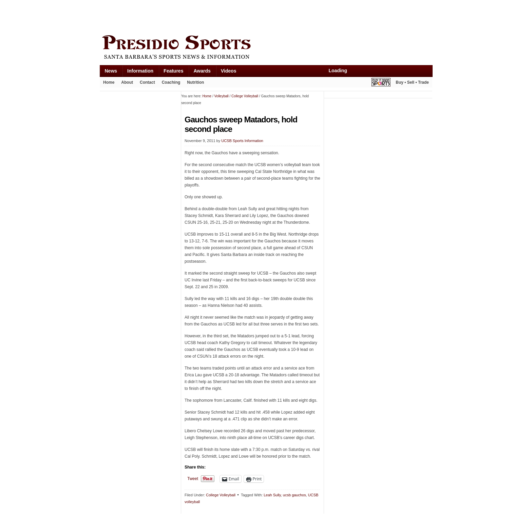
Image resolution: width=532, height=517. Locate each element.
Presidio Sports (266, 48)
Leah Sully (272, 495)
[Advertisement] (223, 16)
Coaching (171, 82)
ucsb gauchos (294, 495)
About (127, 82)
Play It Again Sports (381, 83)
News (111, 71)
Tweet (192, 478)
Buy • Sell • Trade (412, 82)
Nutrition (195, 82)
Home (108, 82)
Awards (201, 71)
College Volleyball (220, 495)
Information (140, 71)
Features (173, 71)
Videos (228, 71)
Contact (147, 82)
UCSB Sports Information (242, 141)
